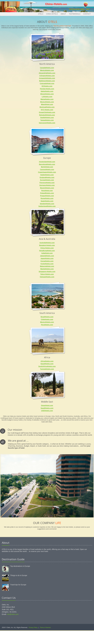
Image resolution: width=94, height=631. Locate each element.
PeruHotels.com (47, 325)
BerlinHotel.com (47, 167)
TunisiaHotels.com (47, 369)
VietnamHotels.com (47, 277)
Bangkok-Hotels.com (47, 245)
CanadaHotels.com (47, 68)
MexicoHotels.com (47, 70)
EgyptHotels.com (47, 364)
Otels (40, 14)
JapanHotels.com (47, 258)
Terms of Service (45, 627)
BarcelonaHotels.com (47, 164)
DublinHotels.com (47, 175)
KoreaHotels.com (47, 261)
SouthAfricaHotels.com (47, 366)
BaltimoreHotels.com (47, 81)
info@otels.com (13, 614)
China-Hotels (52, 14)
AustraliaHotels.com (47, 243)
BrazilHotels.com (47, 317)
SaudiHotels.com (47, 408)
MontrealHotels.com (46, 107)
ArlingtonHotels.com (47, 76)
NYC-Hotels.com (47, 110)
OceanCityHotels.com (47, 112)
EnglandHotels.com (47, 177)
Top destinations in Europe (20, 566)
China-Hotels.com (47, 248)
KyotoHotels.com (47, 264)
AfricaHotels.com (47, 361)
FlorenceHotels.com (46, 183)
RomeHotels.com (47, 198)
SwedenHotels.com (47, 204)
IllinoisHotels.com (47, 94)
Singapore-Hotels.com (47, 271)
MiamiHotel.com (47, 104)
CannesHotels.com (47, 169)
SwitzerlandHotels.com (46, 206)
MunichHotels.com (47, 188)
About (63, 14)
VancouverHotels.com (47, 123)
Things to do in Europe (18, 575)
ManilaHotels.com (47, 269)
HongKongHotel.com (47, 250)
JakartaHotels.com (47, 256)
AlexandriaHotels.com (47, 73)
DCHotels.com (47, 86)
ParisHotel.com (47, 190)
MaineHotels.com (47, 99)
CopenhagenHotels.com (47, 172)
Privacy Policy (33, 627)
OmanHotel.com (47, 405)
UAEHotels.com (47, 411)
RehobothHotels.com (47, 115)
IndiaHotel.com (47, 253)
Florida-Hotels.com (47, 89)
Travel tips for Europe (18, 585)
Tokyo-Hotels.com (47, 274)
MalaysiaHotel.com (47, 266)
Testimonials (74, 14)
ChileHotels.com (47, 319)
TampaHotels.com (47, 120)
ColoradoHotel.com (47, 83)
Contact (87, 14)
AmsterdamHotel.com (47, 162)
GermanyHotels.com (47, 185)
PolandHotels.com (47, 193)
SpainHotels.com (47, 201)
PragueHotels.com (47, 196)
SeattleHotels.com (47, 117)
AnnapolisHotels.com (47, 78)
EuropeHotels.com (47, 180)
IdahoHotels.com (47, 91)
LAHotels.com (47, 96)
